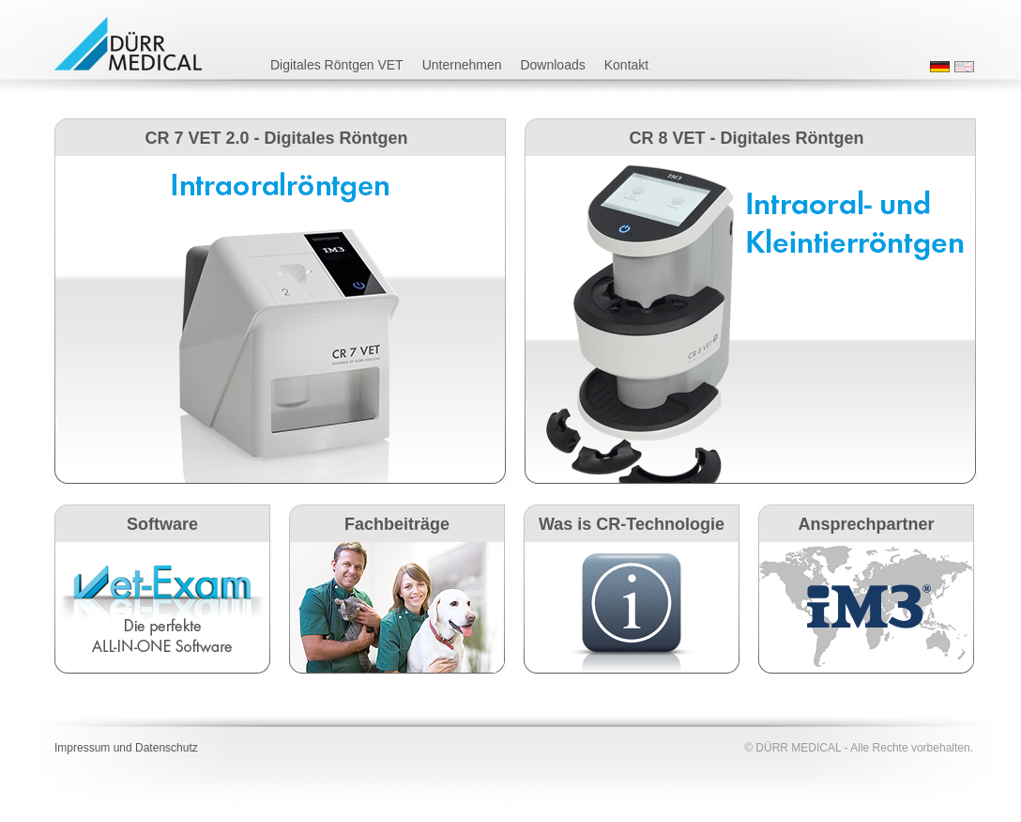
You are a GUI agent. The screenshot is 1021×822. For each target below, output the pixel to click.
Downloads (552, 64)
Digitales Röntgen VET (337, 64)
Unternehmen (462, 64)
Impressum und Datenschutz (126, 747)
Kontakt (626, 64)
